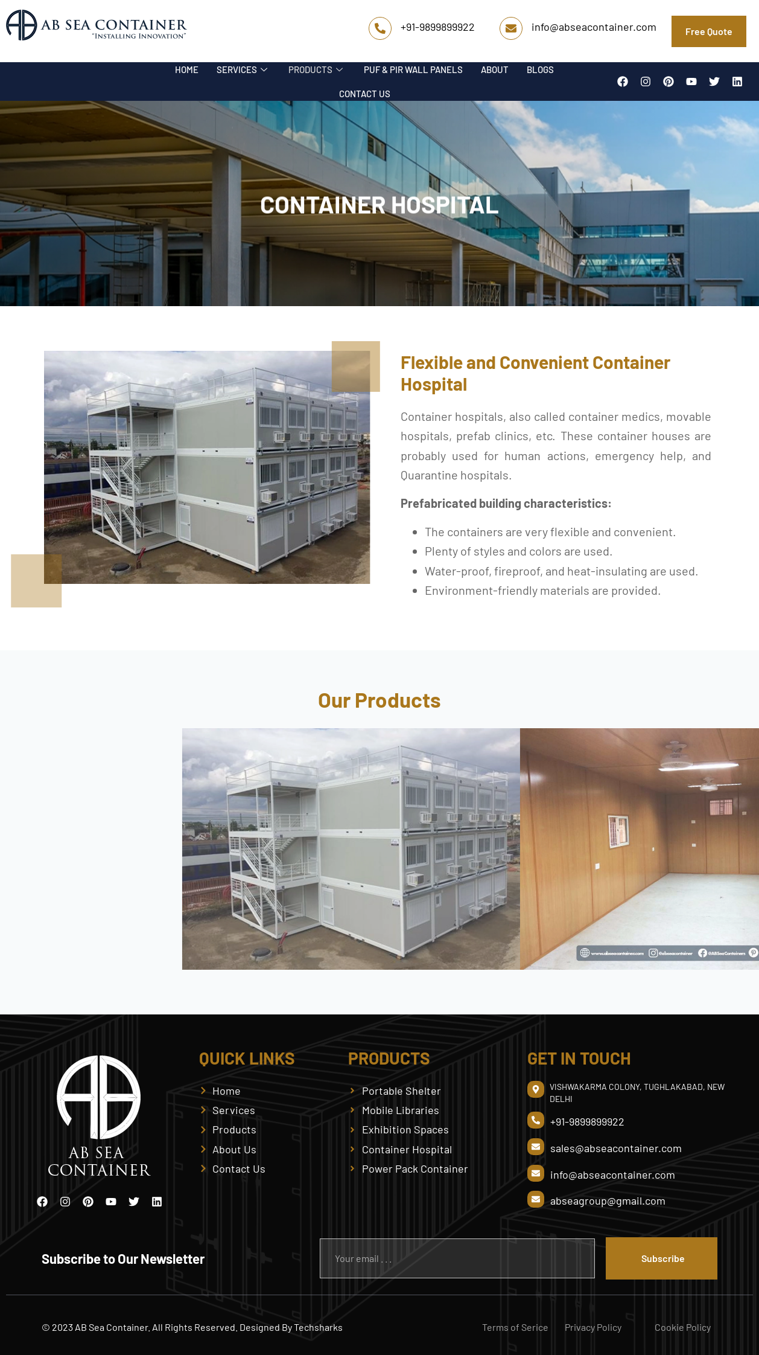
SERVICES (243, 69)
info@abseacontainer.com (594, 26)
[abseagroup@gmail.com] (535, 1199)
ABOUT (495, 69)
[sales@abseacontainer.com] (535, 1146)
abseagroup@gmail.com (607, 1200)
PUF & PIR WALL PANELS (413, 69)
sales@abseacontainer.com (616, 1148)
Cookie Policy (683, 1327)
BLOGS (540, 69)
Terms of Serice (515, 1327)
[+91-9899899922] (380, 28)
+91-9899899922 (438, 26)
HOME (186, 69)
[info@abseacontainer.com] (511, 28)
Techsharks (318, 1327)
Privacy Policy (593, 1327)
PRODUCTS (317, 69)
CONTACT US (364, 93)
